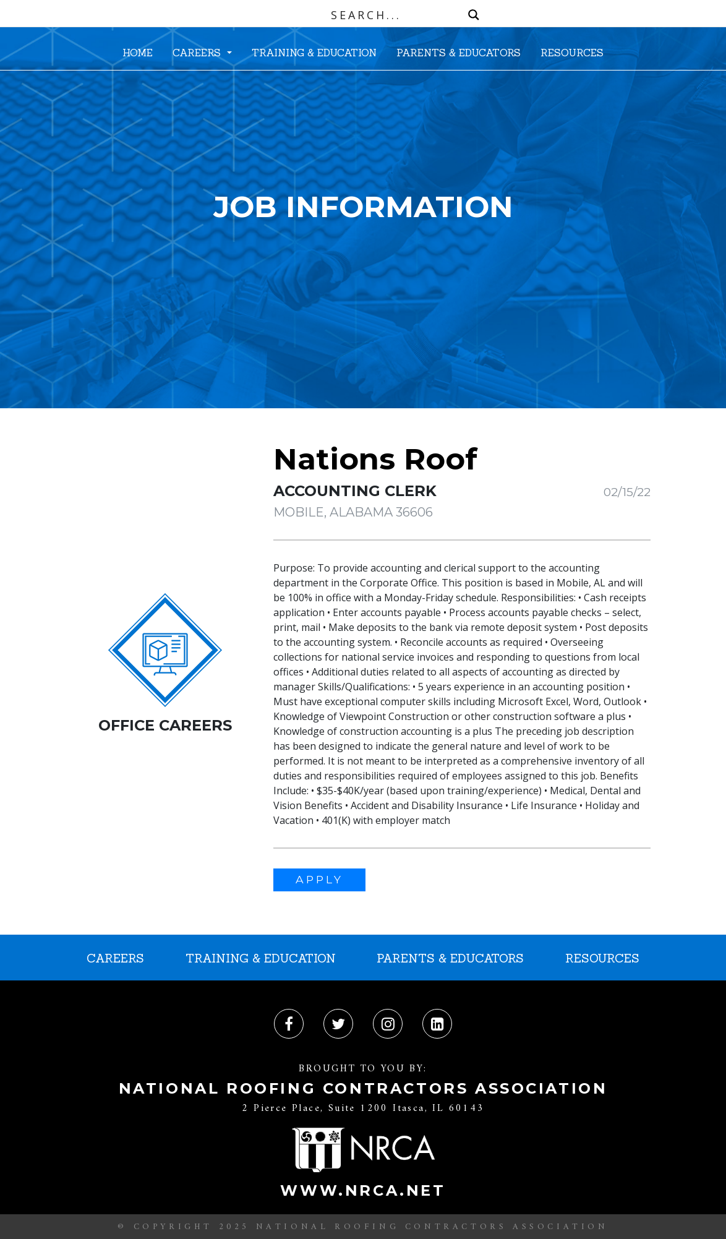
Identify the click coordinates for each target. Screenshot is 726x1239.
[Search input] (366, 15)
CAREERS (198, 52)
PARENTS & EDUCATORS (458, 52)
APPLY (319, 879)
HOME (137, 52)
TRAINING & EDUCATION (314, 52)
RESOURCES (572, 52)
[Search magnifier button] (473, 15)
